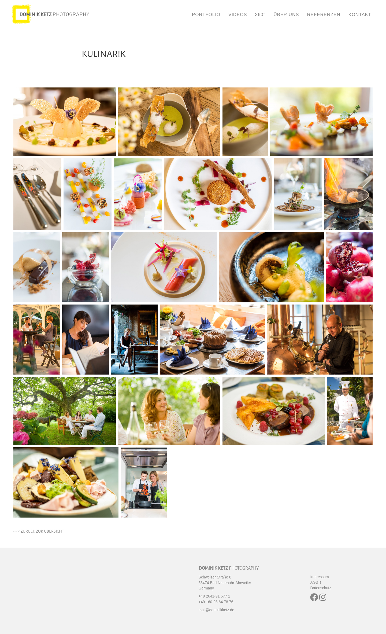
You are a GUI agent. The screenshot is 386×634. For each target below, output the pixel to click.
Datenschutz (320, 588)
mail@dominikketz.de (216, 610)
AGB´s (315, 582)
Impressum (319, 577)
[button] (314, 597)
